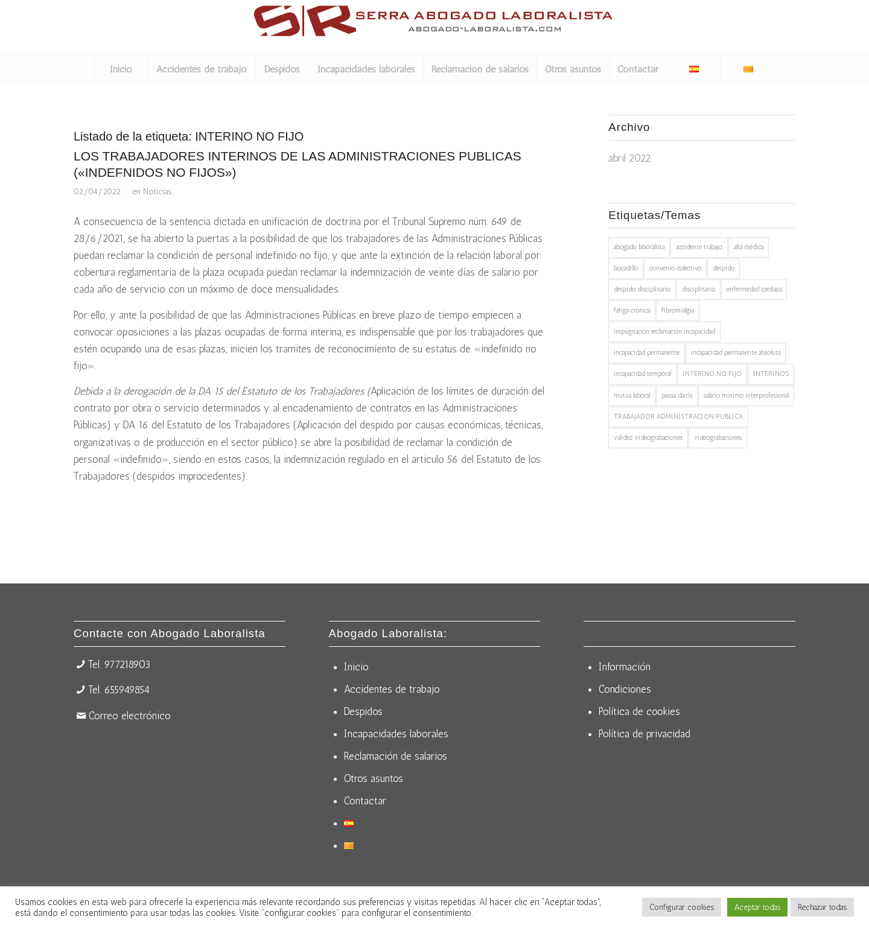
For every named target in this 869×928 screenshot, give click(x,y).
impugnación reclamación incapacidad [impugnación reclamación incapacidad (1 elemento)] (664, 331)
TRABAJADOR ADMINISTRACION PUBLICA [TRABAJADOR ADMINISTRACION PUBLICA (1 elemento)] (678, 417)
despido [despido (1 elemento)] (723, 268)
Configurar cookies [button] (681, 907)
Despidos (363, 711)
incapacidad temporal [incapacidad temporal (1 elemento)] (642, 374)
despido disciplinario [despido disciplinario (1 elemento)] (642, 289)
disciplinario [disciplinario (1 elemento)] (698, 289)
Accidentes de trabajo (392, 689)
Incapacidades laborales (396, 734)
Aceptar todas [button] (757, 907)
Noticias (157, 191)
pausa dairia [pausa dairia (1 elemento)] (676, 395)
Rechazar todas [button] (822, 907)
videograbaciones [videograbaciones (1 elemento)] (718, 438)
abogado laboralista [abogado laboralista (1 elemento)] (639, 247)
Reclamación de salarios (395, 756)
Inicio (356, 667)
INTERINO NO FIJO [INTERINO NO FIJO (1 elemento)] (712, 374)
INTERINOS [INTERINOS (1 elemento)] (771, 374)
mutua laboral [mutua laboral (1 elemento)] (632, 395)
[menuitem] (121, 69)
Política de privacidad (644, 734)
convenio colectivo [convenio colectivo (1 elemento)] (675, 268)
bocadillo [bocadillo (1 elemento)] (626, 268)
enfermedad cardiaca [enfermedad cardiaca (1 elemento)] (754, 289)
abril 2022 (629, 158)
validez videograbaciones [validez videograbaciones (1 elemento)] (648, 438)
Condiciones (625, 689)
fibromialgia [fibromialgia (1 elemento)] (677, 310)
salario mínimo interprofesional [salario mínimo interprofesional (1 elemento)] (746, 395)
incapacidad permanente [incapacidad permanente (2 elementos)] (647, 353)
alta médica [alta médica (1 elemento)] (748, 247)
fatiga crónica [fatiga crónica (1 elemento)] (632, 310)
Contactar (365, 801)
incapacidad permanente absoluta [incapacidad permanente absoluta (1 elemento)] (735, 353)
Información (625, 667)
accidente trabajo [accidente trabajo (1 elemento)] (699, 247)
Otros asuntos (373, 778)
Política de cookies (639, 711)
